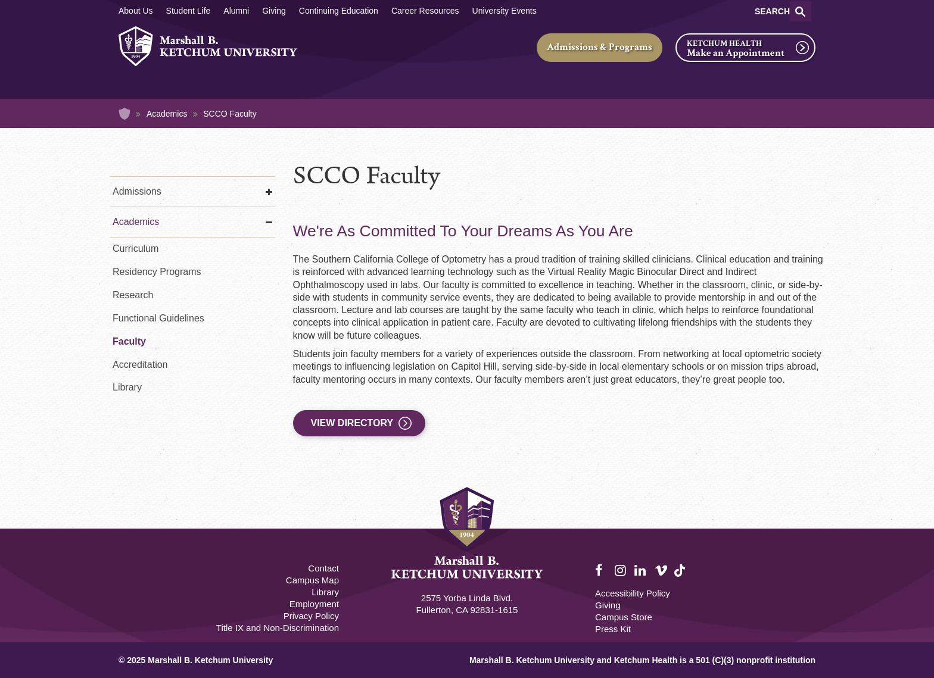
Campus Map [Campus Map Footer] (312, 580)
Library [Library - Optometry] (127, 387)
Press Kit (613, 629)
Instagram (621, 570)
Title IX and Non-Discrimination (277, 628)
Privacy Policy (311, 616)
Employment (314, 604)
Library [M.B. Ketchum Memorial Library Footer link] (325, 592)
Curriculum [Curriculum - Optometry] (135, 248)
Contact (323, 568)
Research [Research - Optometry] (133, 295)
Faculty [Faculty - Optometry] (129, 341)
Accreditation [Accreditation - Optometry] (140, 365)
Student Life (188, 10)
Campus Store (623, 617)
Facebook (601, 570)
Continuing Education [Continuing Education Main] (338, 10)
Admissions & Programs (599, 47)
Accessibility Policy (632, 593)
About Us (136, 10)
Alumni (236, 10)
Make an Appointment (735, 53)
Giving (274, 10)
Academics (167, 113)
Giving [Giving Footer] (608, 605)
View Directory (352, 423)
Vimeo (661, 570)
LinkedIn (640, 570)
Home (124, 113)
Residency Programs (157, 272)
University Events (504, 10)
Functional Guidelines (158, 318)
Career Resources (425, 10)
